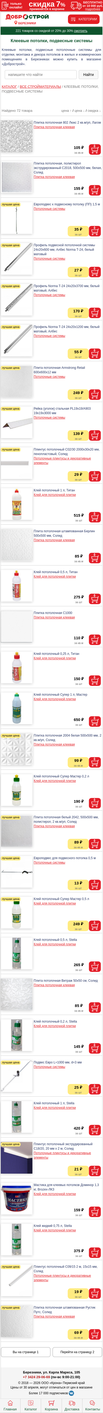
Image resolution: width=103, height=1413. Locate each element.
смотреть (80, 31)
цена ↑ (66, 111)
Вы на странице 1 (25, 1352)
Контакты (92, 1405)
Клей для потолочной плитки (55, 495)
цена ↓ (80, 111)
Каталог (30, 1405)
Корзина (51, 1405)
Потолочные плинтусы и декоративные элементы (62, 461)
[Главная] (27, 17)
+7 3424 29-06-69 (36, 1377)
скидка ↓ (94, 111)
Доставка (72, 1405)
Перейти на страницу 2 (77, 1352)
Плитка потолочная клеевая (54, 127)
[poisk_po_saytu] (41, 74)
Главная (10, 1405)
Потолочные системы (49, 209)
